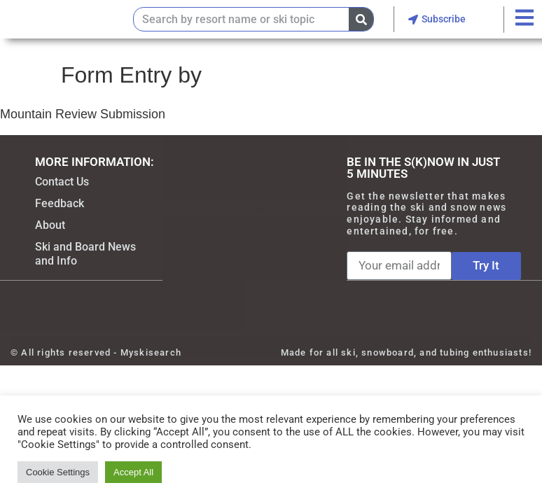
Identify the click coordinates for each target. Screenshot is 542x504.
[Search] (361, 19)
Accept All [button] (133, 472)
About (50, 225)
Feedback (59, 203)
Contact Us (62, 181)
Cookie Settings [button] (58, 472)
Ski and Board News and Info (85, 253)
